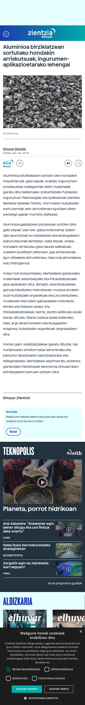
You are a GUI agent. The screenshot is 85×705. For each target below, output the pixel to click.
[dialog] (42, 666)
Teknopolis (18, 451)
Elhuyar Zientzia (14, 149)
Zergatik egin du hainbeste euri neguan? (26, 565)
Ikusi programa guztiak (65, 583)
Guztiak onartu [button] (27, 689)
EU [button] (19, 163)
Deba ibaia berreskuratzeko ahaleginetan (27, 547)
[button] (6, 34)
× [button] (80, 631)
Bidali (13, 431)
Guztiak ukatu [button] (59, 689)
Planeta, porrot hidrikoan (40, 508)
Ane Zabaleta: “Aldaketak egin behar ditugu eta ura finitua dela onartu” (28, 527)
